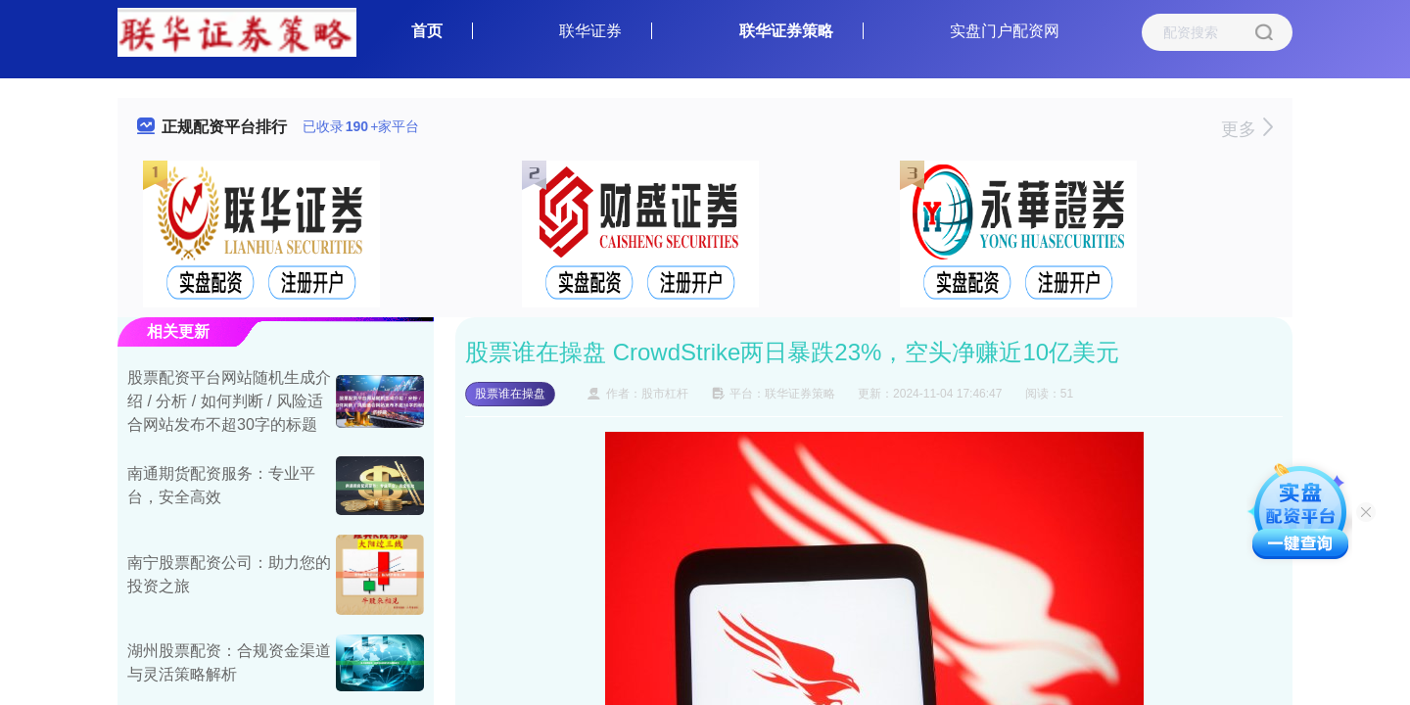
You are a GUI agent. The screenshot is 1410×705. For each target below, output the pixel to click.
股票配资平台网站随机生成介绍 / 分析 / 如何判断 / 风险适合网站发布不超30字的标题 (229, 401)
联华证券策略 (786, 31)
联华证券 (590, 31)
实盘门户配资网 (1004, 31)
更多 (1247, 129)
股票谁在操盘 (510, 393)
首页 (427, 31)
